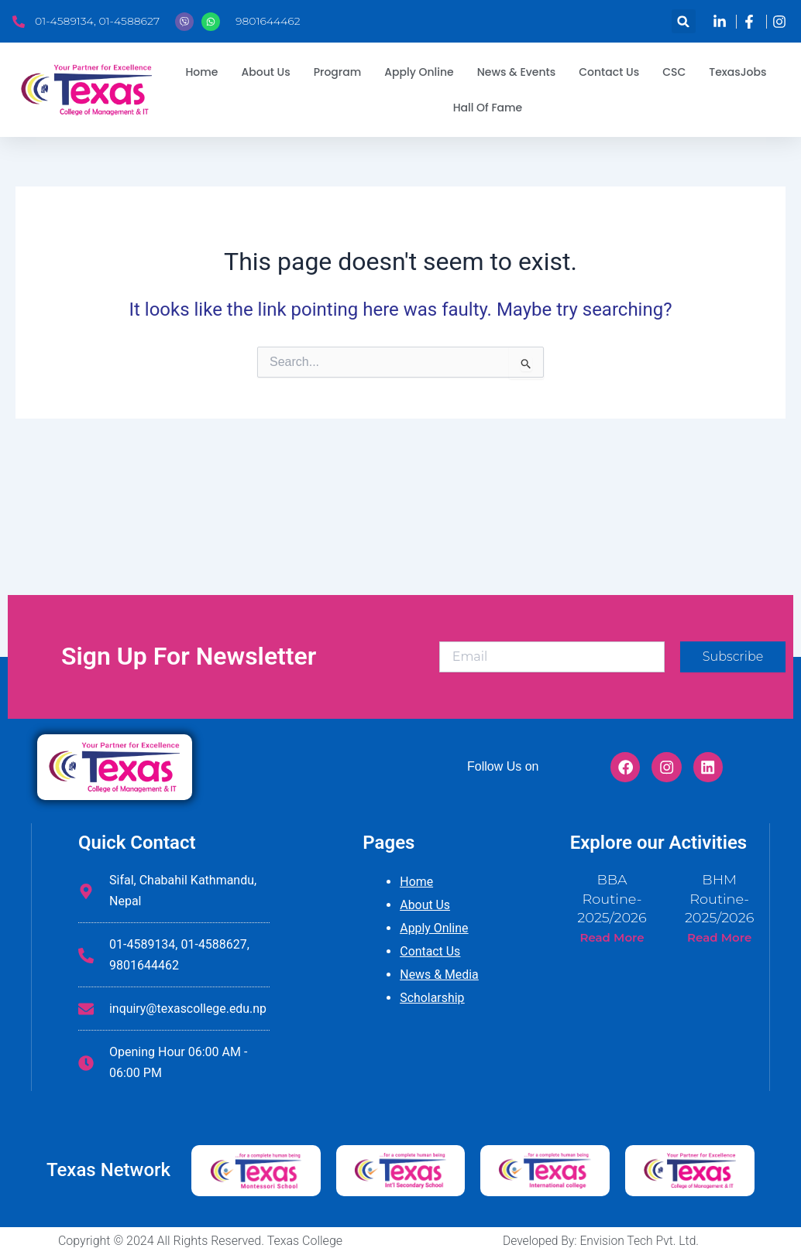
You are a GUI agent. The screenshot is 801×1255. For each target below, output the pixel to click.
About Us (425, 905)
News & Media (439, 974)
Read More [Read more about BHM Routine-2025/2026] (719, 934)
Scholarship (432, 997)
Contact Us (609, 72)
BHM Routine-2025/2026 (719, 897)
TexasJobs (737, 72)
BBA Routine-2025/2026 (612, 897)
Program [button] (338, 72)
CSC (674, 72)
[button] (684, 21)
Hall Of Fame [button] (488, 107)
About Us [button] (265, 72)
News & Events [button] (516, 72)
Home (201, 72)
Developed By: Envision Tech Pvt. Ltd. (600, 1240)
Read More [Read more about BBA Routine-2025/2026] (611, 934)
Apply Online (418, 72)
